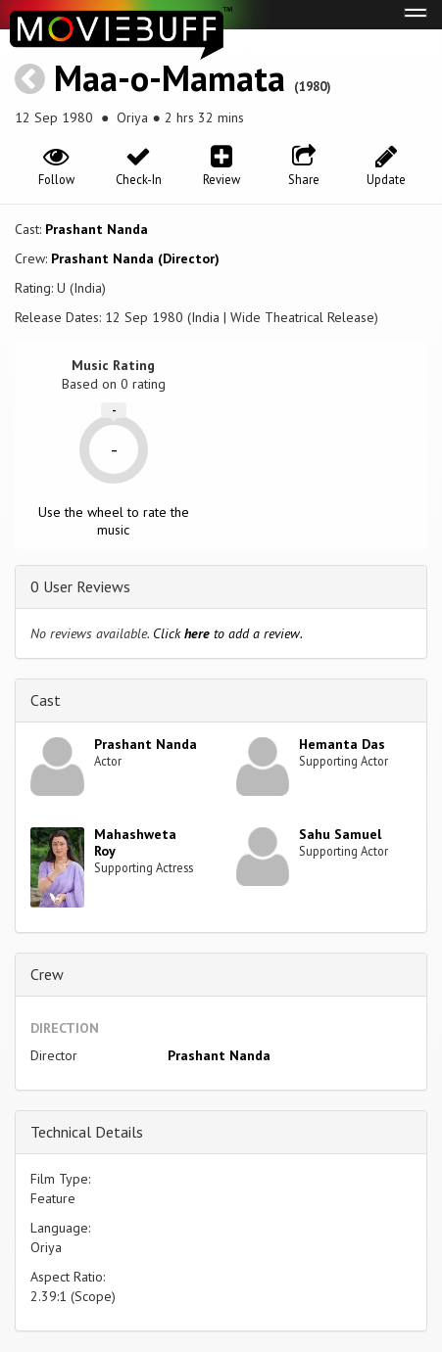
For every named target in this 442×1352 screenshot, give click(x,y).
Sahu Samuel (340, 834)
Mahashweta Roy (135, 842)
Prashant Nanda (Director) (135, 258)
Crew (47, 974)
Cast (45, 700)
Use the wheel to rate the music (113, 520)
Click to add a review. (228, 633)
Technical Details (86, 1132)
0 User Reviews (80, 586)
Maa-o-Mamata (169, 78)
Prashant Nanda (96, 229)
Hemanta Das (342, 744)
